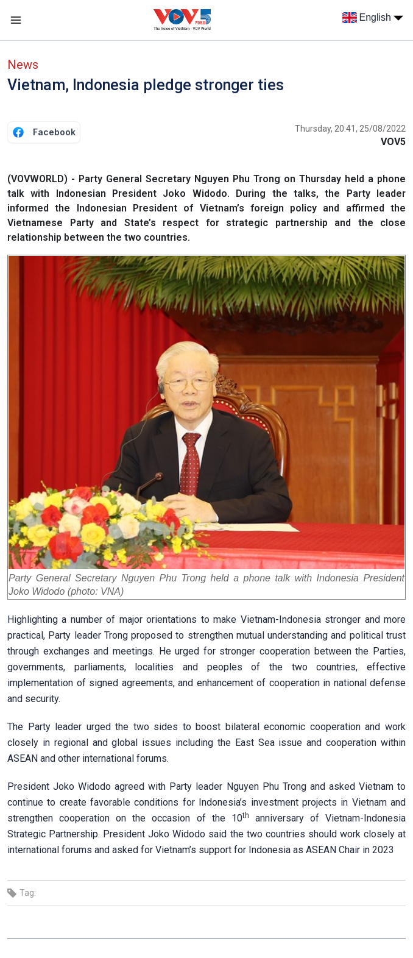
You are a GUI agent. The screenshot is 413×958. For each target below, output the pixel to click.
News (22, 64)
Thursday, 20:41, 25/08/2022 (350, 128)
